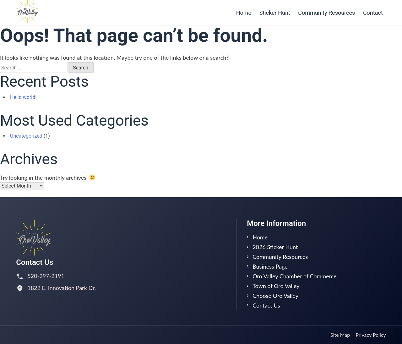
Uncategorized (26, 136)
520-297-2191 (45, 275)
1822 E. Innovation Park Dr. (61, 287)
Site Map (340, 335)
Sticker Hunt (274, 12)
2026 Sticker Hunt (275, 246)
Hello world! (23, 97)
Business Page (270, 266)
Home (243, 12)
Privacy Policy (371, 335)
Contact (373, 12)
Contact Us (266, 305)
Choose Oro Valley (275, 295)
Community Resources (326, 12)
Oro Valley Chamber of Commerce (295, 276)
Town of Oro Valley (276, 285)
